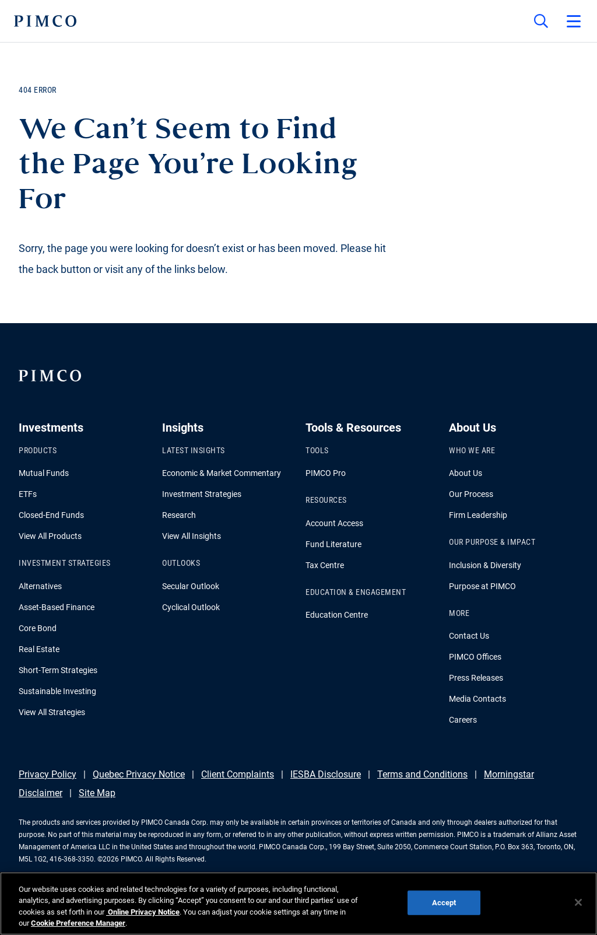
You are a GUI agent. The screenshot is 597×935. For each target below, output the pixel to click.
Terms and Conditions (422, 774)
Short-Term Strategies (58, 670)
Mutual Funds (44, 473)
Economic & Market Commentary (221, 473)
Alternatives (40, 586)
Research (179, 515)
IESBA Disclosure (325, 774)
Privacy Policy (47, 774)
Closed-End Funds (51, 515)
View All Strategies (52, 712)
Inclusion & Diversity (485, 565)
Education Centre (336, 614)
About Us (465, 473)
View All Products (50, 536)
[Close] (578, 902)
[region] (298, 903)
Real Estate (39, 649)
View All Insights (191, 536)
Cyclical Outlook (191, 607)
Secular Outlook (190, 586)
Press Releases (476, 677)
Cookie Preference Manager (78, 923)
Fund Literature (333, 544)
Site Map (97, 793)
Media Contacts (477, 698)
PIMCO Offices (475, 656)
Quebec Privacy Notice (139, 774)
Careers (463, 719)
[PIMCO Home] (45, 21)
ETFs (28, 494)
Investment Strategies (201, 494)
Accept (444, 902)
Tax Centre (324, 565)
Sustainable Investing (57, 691)
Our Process (471, 494)
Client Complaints (237, 774)
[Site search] (541, 21)
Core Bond (38, 628)
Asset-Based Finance (56, 607)
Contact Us (469, 635)
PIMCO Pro (325, 473)
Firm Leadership (478, 515)
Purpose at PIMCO (482, 586)
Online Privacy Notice (143, 912)
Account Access (334, 523)
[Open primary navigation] (573, 21)
